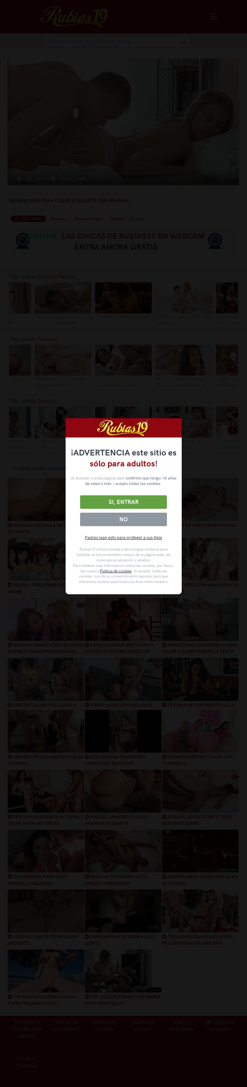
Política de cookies (116, 571)
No (123, 519)
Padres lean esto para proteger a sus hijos (123, 537)
